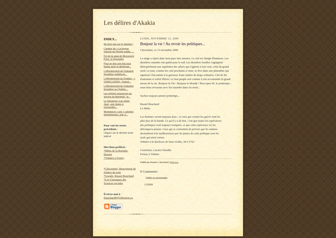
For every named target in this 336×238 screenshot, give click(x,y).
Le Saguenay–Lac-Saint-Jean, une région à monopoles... (117, 104)
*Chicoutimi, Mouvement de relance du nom (120, 170)
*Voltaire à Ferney (114, 158)
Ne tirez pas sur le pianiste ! (118, 44)
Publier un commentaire (156, 177)
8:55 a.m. (174, 162)
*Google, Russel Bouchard (119, 175)
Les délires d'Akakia (129, 22)
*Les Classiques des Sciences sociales (115, 181)
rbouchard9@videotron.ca (118, 197)
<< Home (148, 184)
